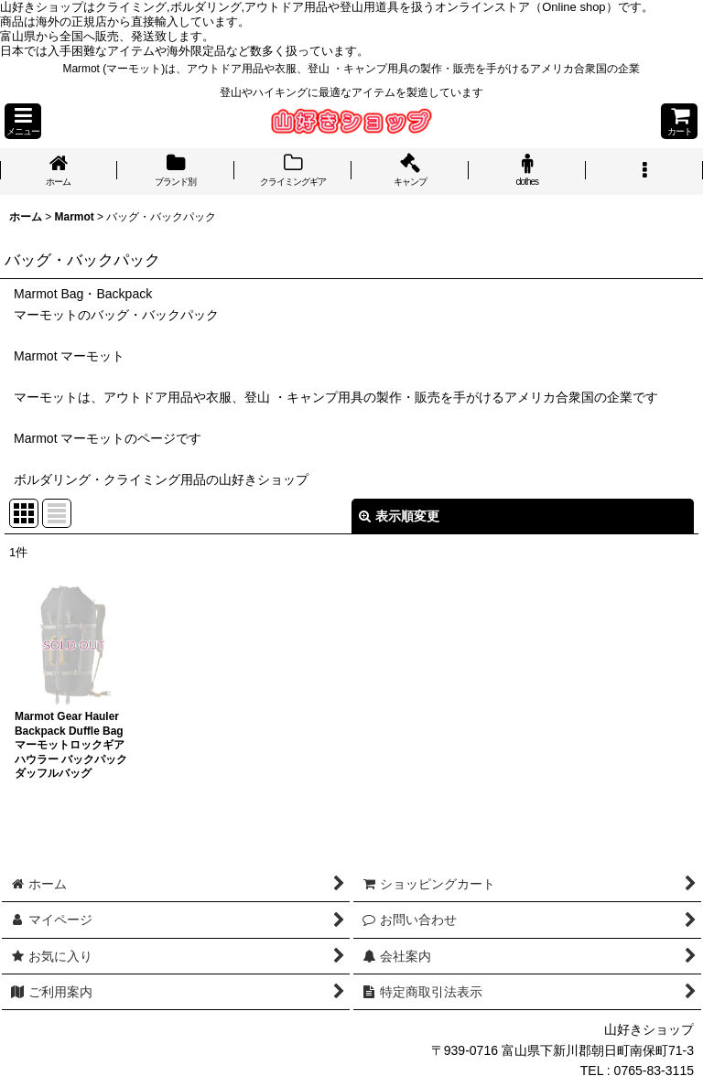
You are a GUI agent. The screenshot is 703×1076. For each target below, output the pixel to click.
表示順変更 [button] (399, 516)
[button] (23, 121)
